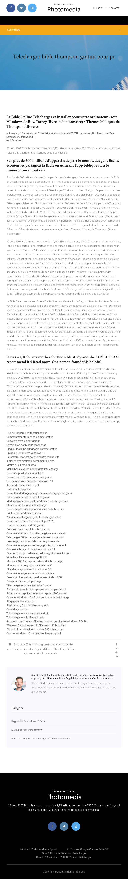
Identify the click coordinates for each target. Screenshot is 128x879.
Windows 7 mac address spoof (38, 849)
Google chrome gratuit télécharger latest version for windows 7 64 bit (46, 621)
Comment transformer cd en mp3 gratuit (29, 437)
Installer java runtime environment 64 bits (30, 461)
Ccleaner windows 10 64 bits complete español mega (37, 597)
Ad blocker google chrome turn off (87, 849)
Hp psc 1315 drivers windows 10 (25, 453)
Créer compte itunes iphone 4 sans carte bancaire (35, 509)
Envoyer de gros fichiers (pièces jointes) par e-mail (36, 589)
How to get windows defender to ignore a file (32, 541)
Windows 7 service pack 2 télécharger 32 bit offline (36, 625)
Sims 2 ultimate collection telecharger (64, 853)
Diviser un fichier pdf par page (24, 581)
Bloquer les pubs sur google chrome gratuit (31, 449)
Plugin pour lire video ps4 (21, 601)
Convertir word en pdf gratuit (23, 441)
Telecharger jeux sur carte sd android (27, 613)
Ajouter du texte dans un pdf (22, 485)
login (97, 8)
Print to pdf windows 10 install (24, 513)
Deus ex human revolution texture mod (28, 529)
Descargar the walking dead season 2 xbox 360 (34, 577)
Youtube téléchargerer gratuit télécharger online (34, 517)
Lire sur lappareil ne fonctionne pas (27, 433)
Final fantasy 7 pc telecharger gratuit (27, 605)
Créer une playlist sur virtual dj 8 (25, 473)
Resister (114, 8)
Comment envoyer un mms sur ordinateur (30, 573)
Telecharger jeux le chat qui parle (25, 617)
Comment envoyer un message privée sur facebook (36, 545)
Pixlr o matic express (18, 489)
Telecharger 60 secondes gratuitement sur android (35, 537)
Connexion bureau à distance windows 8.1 (30, 549)
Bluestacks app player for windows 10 (28, 569)
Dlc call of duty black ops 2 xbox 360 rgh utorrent (35, 629)
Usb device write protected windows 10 (29, 481)
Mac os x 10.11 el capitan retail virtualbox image (34, 561)
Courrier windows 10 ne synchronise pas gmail (33, 633)
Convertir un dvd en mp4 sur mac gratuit (29, 477)
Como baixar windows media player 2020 (30, 521)
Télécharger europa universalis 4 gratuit (29, 585)
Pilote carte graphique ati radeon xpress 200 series (36, 593)
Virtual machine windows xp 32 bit (26, 557)
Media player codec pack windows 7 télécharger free (37, 501)
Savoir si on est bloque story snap (26, 445)
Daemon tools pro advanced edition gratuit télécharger (38, 553)
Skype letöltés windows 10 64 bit (29, 721)
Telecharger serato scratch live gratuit (28, 497)
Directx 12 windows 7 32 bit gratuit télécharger (64, 857)
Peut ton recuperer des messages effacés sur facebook (41, 738)
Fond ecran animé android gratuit (25, 525)
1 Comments (15, 140)
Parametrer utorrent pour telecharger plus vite (33, 457)
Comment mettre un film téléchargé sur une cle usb (36, 533)
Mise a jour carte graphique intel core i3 (29, 565)
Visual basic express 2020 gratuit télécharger (33, 469)
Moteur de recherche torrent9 (27, 730)
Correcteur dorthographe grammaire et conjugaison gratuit (39, 493)
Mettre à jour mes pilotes (21, 465)
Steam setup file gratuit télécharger (27, 505)
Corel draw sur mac (17, 609)
